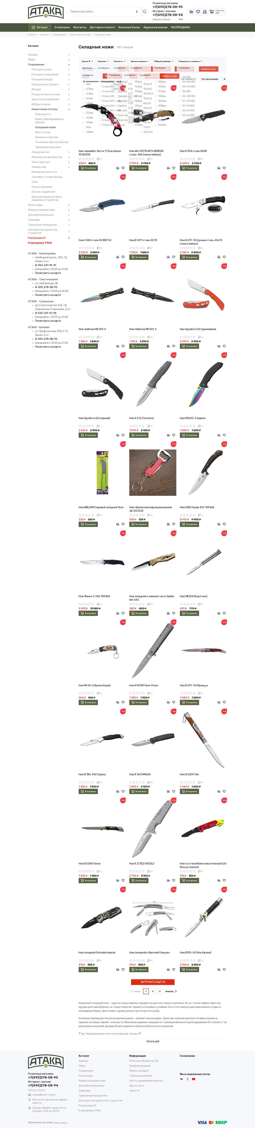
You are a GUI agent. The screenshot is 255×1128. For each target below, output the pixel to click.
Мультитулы (42, 132)
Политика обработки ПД (143, 1060)
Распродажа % (50, 238)
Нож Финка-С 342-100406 (94, 596)
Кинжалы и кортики (46, 137)
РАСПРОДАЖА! (180, 27)
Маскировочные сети (44, 172)
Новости (134, 1090)
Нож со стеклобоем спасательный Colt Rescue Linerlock (203, 865)
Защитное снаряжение (52, 99)
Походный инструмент (52, 84)
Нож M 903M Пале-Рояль (143, 685)
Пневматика (52, 167)
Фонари (52, 89)
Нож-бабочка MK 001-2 (142, 329)
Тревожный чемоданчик (50, 225)
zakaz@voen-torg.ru (44, 1094)
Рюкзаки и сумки (52, 69)
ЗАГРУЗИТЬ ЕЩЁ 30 (152, 982)
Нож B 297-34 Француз (194, 685)
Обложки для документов (52, 157)
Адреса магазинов (155, 27)
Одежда (50, 54)
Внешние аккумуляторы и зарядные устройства (47, 198)
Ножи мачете (43, 114)
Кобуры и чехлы (52, 104)
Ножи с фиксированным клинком (49, 121)
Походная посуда (52, 79)
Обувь (50, 59)
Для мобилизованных (50, 215)
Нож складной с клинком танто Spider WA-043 (151, 598)
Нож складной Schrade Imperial (97, 952)
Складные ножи (45, 127)
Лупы (35, 181)
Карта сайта (136, 1085)
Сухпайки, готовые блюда (47, 176)
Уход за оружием (42, 186)
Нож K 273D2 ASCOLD (141, 863)
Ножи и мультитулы (52, 109)
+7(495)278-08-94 (168, 15)
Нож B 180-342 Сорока (92, 774)
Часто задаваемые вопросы (146, 1080)
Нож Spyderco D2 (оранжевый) (198, 329)
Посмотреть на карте (48, 273)
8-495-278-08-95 (46, 287)
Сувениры (50, 220)
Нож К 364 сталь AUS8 (193, 151)
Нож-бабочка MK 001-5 (92, 329)
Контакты (79, 27)
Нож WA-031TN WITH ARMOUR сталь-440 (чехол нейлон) (146, 153)
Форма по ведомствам (50, 210)
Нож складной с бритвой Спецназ (149, 952)
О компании (62, 27)
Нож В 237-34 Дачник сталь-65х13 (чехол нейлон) (201, 242)
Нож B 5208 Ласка (90, 863)
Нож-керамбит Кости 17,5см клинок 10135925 (100, 153)
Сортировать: (188, 78)
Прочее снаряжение (43, 191)
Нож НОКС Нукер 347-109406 (197, 507)
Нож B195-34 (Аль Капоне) (195, 952)
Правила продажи (140, 1065)
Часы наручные (52, 162)
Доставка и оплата (102, 27)
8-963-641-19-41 (45, 265)
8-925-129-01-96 (45, 313)
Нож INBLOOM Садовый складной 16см (101, 507)
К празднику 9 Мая (40, 242)
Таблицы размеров (140, 1075)
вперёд (171, 991)
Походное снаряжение (52, 74)
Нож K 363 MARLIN (139, 774)
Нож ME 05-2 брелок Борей (94, 685)
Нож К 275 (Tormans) (141, 418)
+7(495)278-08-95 (168, 7)
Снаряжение (50, 64)
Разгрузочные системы (52, 94)
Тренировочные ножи (48, 147)
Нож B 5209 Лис (189, 774)
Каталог (40, 27)
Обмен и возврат (139, 1070)
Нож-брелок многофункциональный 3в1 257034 (150, 509)
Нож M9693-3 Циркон (193, 418)
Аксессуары (50, 205)
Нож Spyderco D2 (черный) (94, 418)
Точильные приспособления (52, 142)
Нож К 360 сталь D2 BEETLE (95, 240)
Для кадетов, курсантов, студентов (50, 231)
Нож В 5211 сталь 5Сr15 (143, 240)
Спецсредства (52, 152)
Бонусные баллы (129, 27)
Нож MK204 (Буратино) (193, 596)
